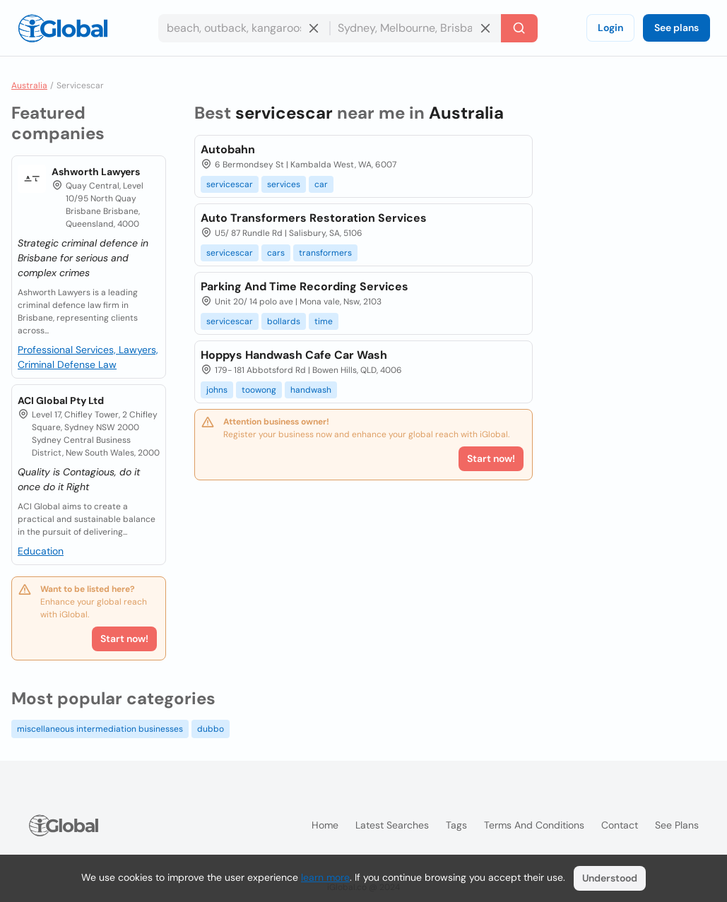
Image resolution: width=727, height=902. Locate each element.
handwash (310, 390)
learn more (325, 877)
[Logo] (63, 28)
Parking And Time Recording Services (304, 286)
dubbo (210, 729)
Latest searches (392, 825)
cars (276, 253)
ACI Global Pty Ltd (61, 400)
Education (41, 551)
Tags (456, 825)
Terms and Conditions (534, 825)
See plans (676, 27)
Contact (619, 825)
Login (610, 27)
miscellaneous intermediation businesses (100, 729)
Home (325, 825)
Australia (29, 85)
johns (216, 390)
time (323, 321)
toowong (259, 390)
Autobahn (228, 149)
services (283, 184)
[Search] (519, 28)
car (321, 184)
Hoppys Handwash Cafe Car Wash (294, 355)
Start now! (124, 638)
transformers (325, 253)
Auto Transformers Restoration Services (314, 217)
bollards (283, 321)
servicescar (229, 184)
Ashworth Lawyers (96, 171)
